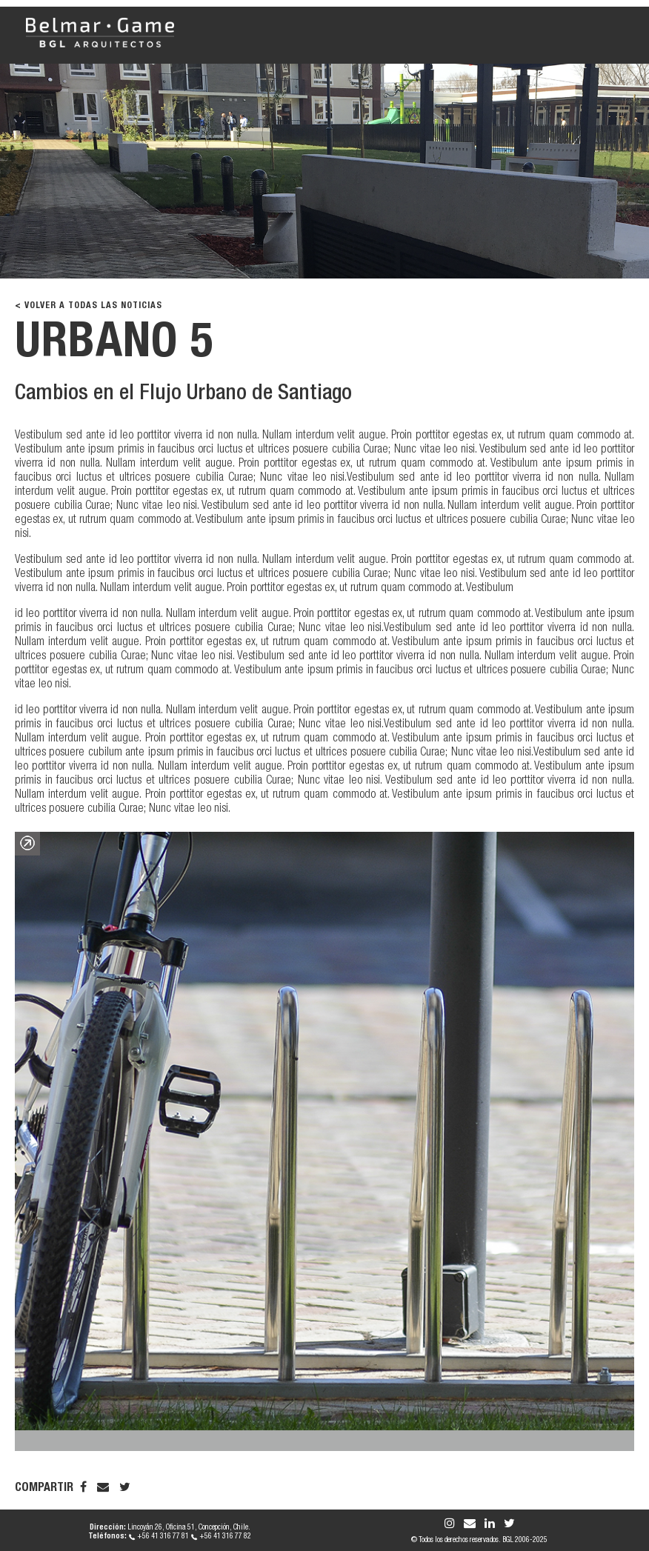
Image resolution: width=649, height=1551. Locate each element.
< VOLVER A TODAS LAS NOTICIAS (88, 305)
